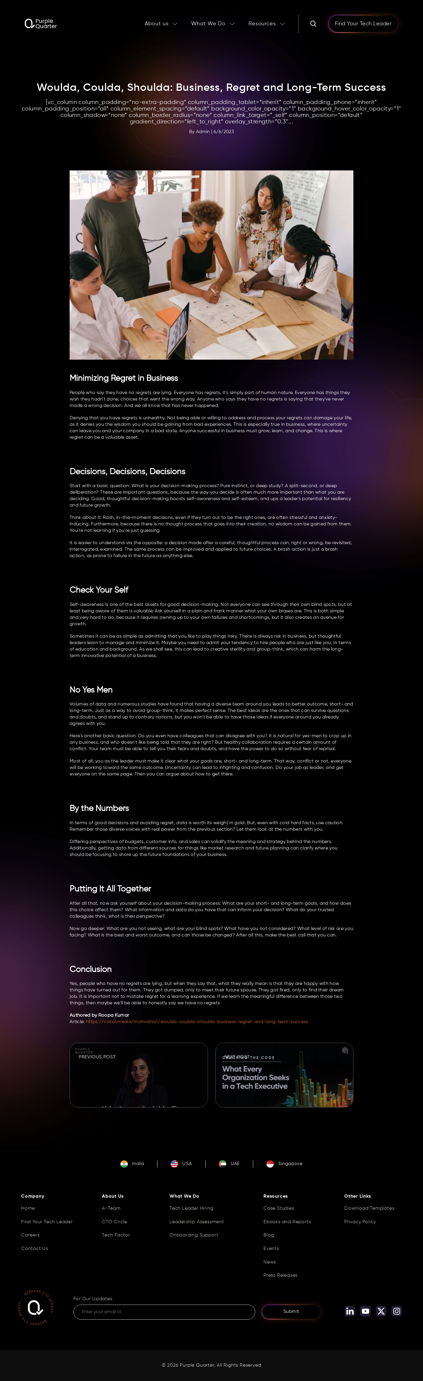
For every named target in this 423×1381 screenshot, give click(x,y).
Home (28, 1208)
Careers (30, 1235)
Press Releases (280, 1275)
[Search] (313, 24)
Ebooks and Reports (287, 1222)
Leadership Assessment (196, 1222)
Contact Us (34, 1248)
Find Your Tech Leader (47, 1222)
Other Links (357, 1196)
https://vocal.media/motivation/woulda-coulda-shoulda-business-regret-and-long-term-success (197, 1022)
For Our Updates (93, 1299)
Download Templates (369, 1208)
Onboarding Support (193, 1235)
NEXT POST (237, 1057)
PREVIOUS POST (97, 1057)
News (269, 1262)
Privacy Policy (360, 1222)
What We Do (208, 23)
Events (271, 1248)
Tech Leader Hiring (191, 1208)
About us (156, 23)
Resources (262, 23)
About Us (112, 1196)
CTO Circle (114, 1222)
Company (32, 1196)
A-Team (111, 1208)
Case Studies (278, 1208)
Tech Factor (116, 1235)
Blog (268, 1235)
